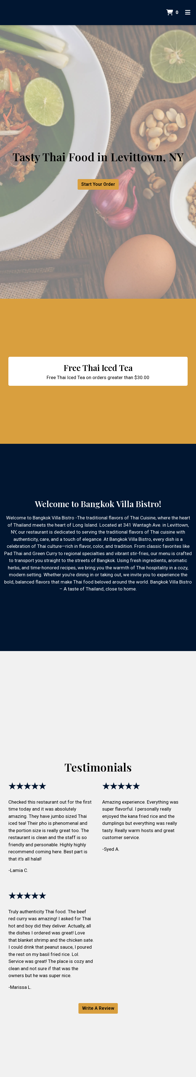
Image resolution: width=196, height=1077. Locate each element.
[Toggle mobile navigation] (188, 12)
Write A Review (98, 1008)
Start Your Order (98, 184)
